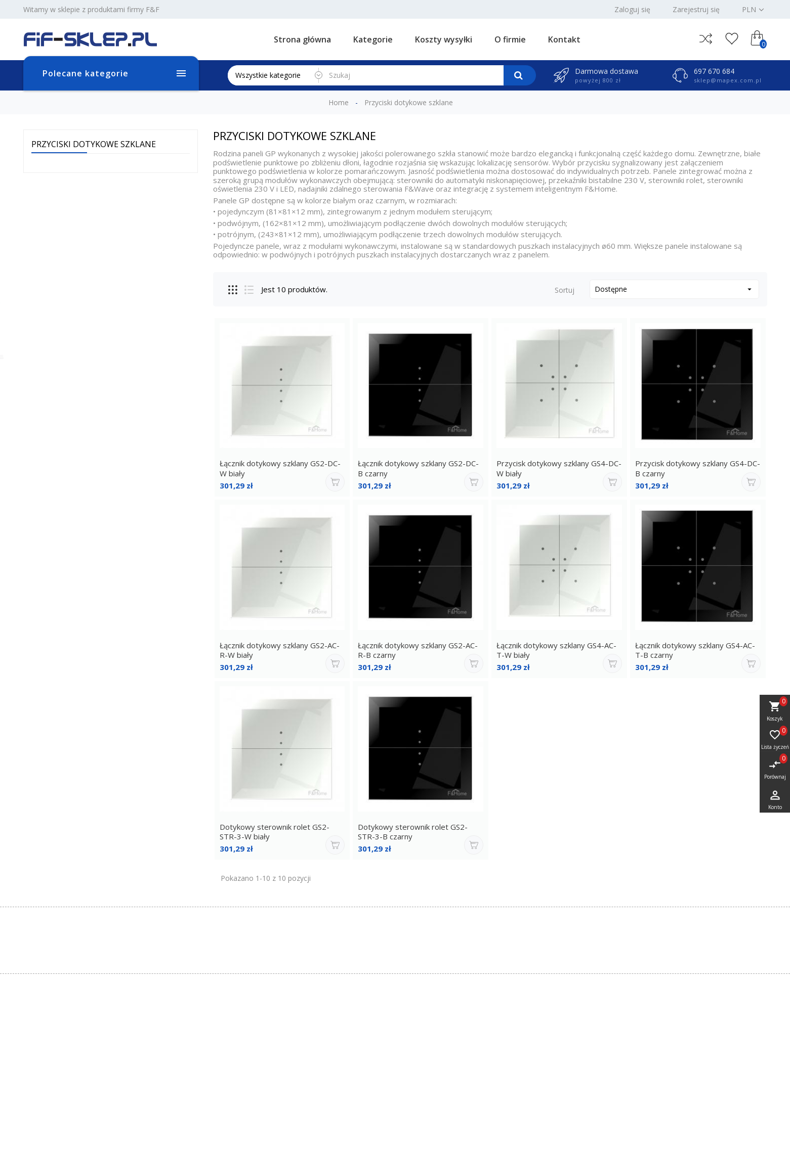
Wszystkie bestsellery (140, 426)
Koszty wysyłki (443, 39)
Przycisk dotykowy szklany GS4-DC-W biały (558, 468)
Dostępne (674, 289)
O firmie (510, 39)
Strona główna (302, 39)
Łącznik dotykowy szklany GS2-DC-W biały (280, 468)
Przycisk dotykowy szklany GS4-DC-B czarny (697, 468)
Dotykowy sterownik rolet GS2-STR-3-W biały (274, 832)
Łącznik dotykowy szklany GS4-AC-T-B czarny (695, 650)
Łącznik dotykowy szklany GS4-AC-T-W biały (556, 650)
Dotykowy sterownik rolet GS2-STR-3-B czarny (413, 832)
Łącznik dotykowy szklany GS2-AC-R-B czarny (418, 650)
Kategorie (373, 39)
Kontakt (564, 39)
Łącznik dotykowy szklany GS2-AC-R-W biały (280, 650)
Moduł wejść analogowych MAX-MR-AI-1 (69, 305)
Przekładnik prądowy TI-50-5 (75, 364)
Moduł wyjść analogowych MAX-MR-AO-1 (69, 242)
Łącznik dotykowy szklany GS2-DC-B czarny (418, 468)
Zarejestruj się (696, 9)
